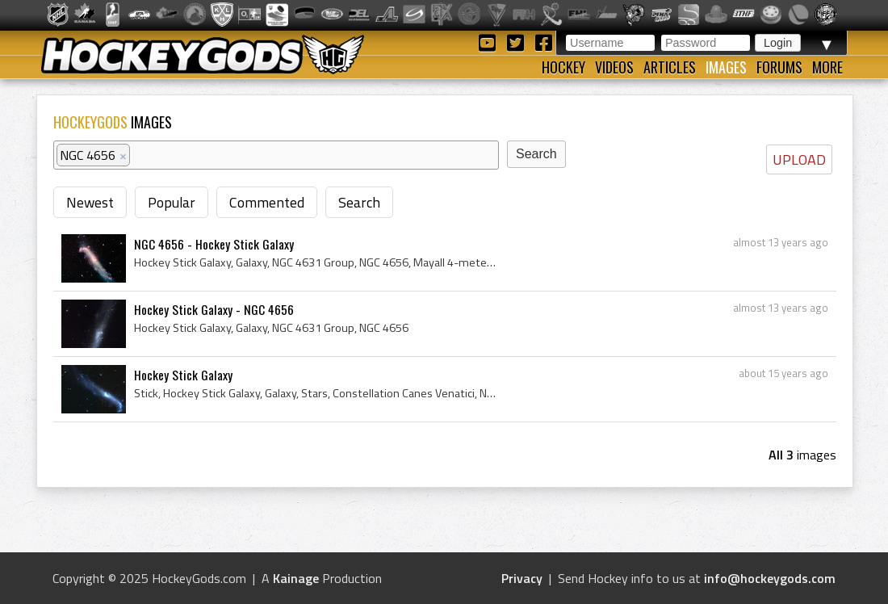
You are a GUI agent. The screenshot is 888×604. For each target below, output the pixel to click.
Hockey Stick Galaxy (183, 374)
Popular (171, 202)
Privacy (521, 578)
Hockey (563, 67)
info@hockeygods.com (770, 578)
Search (359, 202)
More (827, 67)
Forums (779, 67)
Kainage (296, 578)
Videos (614, 67)
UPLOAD (799, 159)
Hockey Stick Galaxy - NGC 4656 (214, 309)
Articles (669, 67)
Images (726, 67)
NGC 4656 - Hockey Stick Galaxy (214, 244)
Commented (266, 202)
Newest (90, 202)
